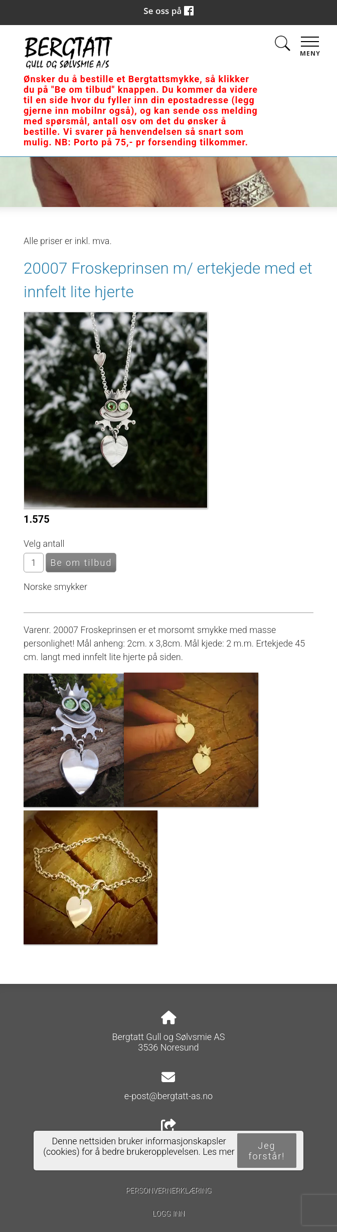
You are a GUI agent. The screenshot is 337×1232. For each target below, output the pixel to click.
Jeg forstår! (267, 1150)
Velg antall (44, 543)
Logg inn (168, 1213)
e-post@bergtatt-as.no (168, 1096)
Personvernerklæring (168, 1190)
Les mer (219, 1151)
